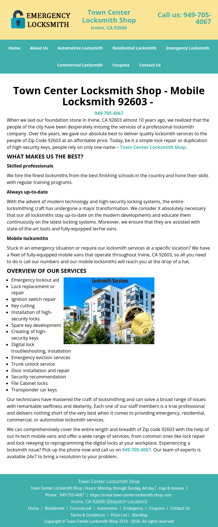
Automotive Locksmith (80, 48)
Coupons (120, 65)
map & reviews (171, 488)
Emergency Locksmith (187, 48)
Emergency (133, 508)
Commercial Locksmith (80, 65)
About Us (39, 48)
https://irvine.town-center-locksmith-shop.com (130, 495)
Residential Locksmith (134, 48)
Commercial (80, 508)
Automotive (107, 508)
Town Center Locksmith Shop (153, 147)
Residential (54, 508)
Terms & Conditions (87, 515)
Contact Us (150, 65)
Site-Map (140, 515)
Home (14, 48)
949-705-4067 (197, 18)
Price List (119, 515)
